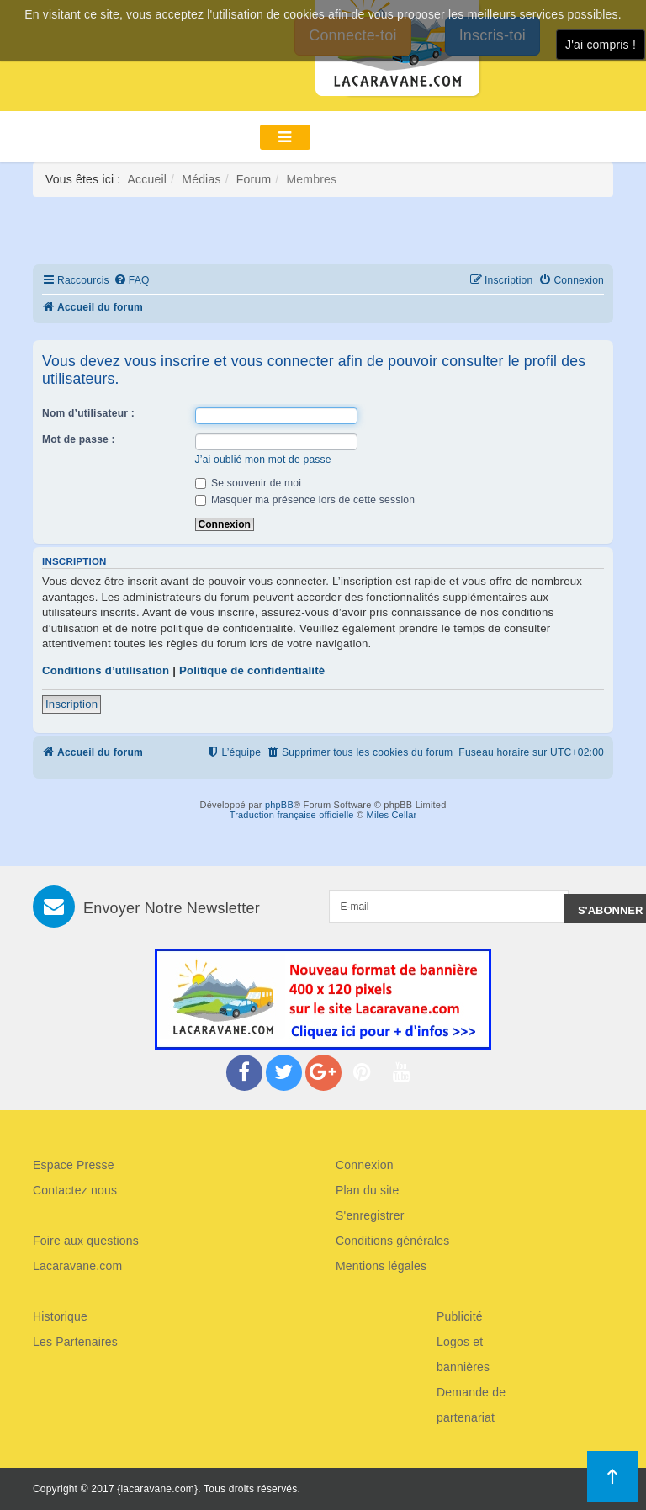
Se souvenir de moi (248, 483)
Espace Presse (73, 1165)
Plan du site (368, 1190)
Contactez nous (75, 1190)
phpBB (279, 805)
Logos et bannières (463, 1354)
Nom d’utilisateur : (88, 413)
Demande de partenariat (471, 1404)
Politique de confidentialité (252, 670)
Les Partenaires (75, 1341)
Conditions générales (393, 1240)
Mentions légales (381, 1266)
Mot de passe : (78, 439)
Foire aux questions (86, 1240)
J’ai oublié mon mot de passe (263, 459)
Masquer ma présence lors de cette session (305, 500)
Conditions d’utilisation (105, 670)
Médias (201, 179)
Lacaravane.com (77, 1266)
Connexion (365, 1165)
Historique (60, 1316)
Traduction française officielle (292, 815)
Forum (253, 179)
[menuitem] (132, 280)
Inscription (71, 704)
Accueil (147, 179)
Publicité (460, 1316)
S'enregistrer (370, 1215)
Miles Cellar (392, 815)
